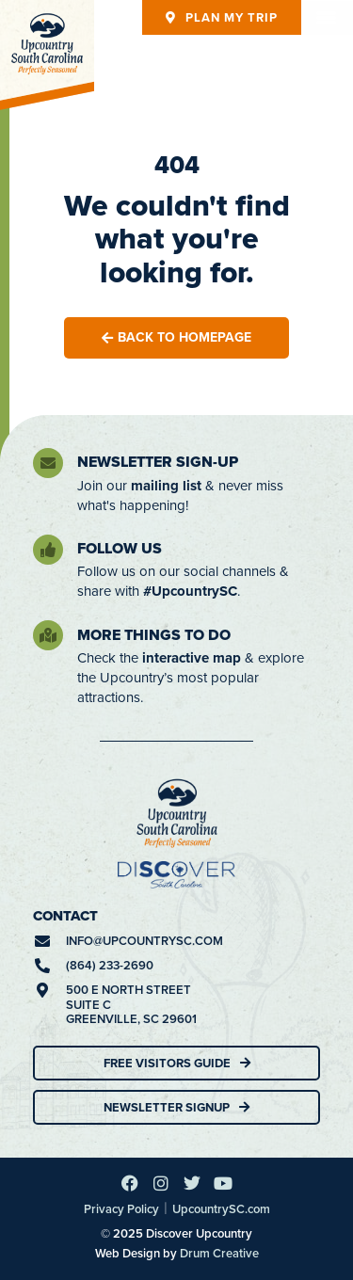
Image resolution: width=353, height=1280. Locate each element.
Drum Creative (219, 1253)
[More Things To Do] (48, 635)
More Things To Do (154, 635)
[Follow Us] (48, 550)
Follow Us (119, 548)
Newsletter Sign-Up (157, 461)
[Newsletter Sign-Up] (48, 463)
